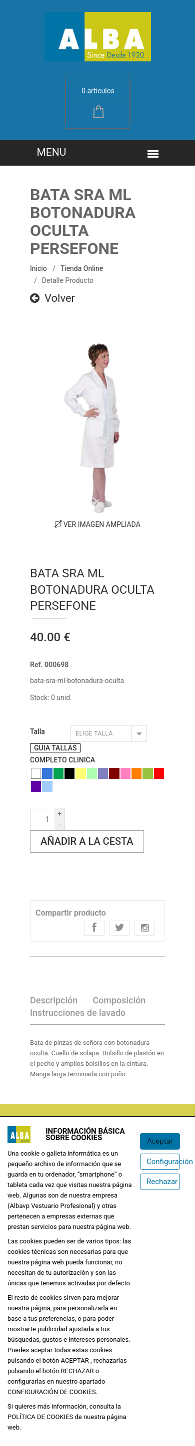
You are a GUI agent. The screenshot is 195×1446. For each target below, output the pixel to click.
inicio (38, 268)
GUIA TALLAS (55, 748)
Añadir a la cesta (87, 841)
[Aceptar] (160, 1141)
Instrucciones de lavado (78, 1012)
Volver (52, 298)
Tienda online (81, 268)
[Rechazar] (160, 1182)
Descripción (54, 1000)
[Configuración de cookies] (160, 1162)
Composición (119, 1000)
